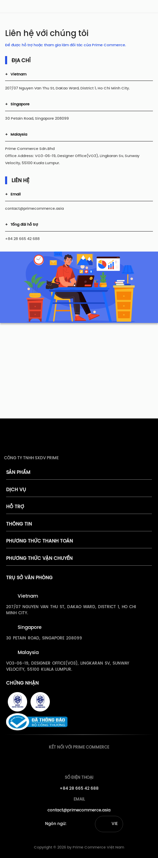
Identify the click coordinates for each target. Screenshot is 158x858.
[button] (109, 824)
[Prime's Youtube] (77, 760)
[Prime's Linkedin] (90, 760)
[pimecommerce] (14, 7)
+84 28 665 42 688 (79, 788)
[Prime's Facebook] (65, 760)
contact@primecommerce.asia (79, 810)
